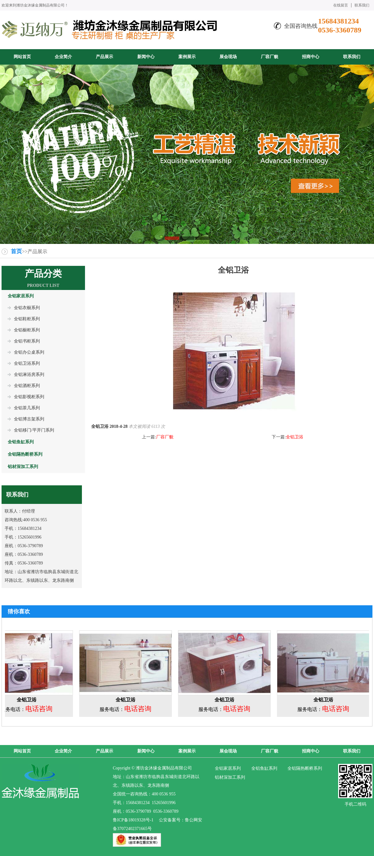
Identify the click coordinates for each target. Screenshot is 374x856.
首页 (16, 251)
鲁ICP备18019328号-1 (133, 820)
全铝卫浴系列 (27, 363)
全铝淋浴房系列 (29, 374)
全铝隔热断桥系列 (304, 768)
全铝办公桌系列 (29, 352)
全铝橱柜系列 (27, 330)
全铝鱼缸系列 (264, 768)
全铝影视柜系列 (29, 396)
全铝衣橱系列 (27, 307)
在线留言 (340, 5)
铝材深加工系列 (230, 777)
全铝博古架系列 (29, 419)
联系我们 (362, 5)
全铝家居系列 (228, 768)
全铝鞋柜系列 (27, 319)
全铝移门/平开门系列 (34, 430)
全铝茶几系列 (27, 408)
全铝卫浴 (294, 437)
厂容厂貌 (164, 437)
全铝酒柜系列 (27, 385)
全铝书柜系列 (27, 341)
